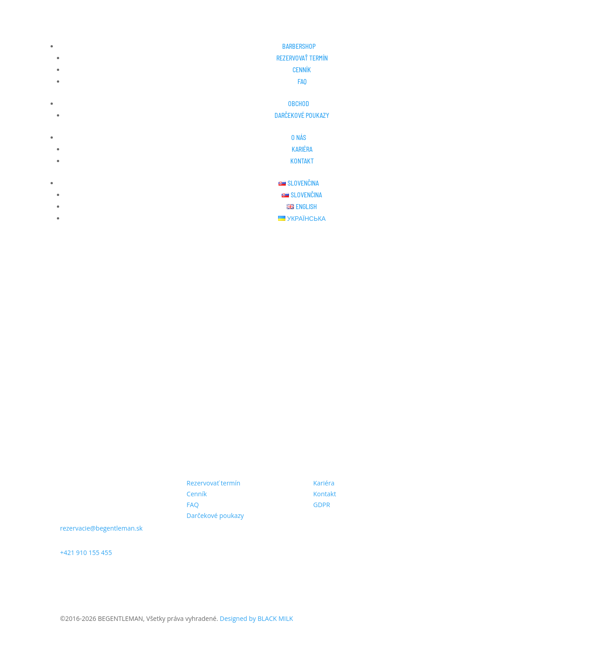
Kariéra (302, 149)
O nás (298, 137)
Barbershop (299, 46)
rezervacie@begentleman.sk (101, 528)
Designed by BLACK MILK (256, 618)
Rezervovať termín (302, 58)
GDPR (321, 504)
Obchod (298, 103)
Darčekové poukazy (301, 115)
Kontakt (302, 161)
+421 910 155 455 (86, 552)
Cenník (302, 70)
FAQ (302, 81)
